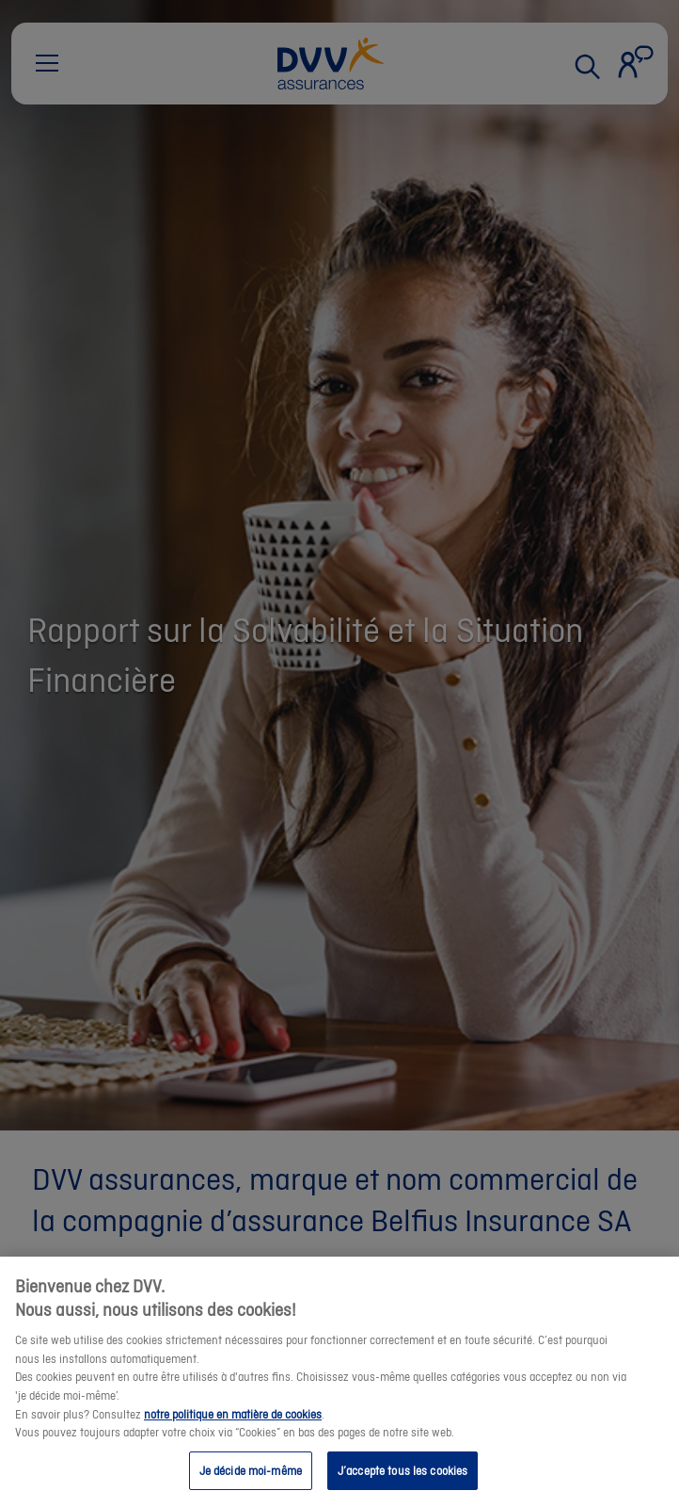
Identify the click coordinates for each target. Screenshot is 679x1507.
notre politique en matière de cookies (233, 1434)
